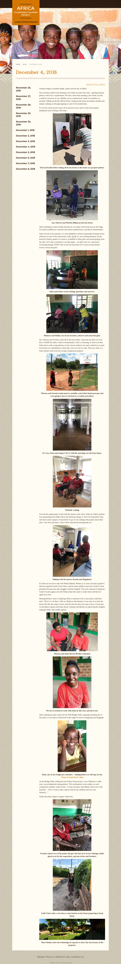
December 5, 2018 (25, 152)
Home (18, 64)
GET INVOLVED (41, 30)
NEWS (97, 30)
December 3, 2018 (25, 141)
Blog (25, 64)
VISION (60, 30)
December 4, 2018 (25, 147)
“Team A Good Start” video (72, 777)
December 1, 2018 (25, 130)
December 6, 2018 (25, 158)
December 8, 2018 (25, 169)
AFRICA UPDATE (78, 30)
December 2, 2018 (25, 136)
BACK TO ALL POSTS (96, 85)
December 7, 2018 (25, 163)
